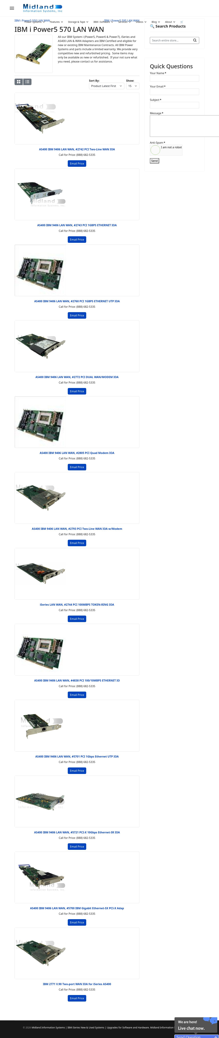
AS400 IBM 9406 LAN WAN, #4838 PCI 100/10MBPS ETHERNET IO (77, 680)
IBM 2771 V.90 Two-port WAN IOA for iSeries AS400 (77, 984)
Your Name (158, 73)
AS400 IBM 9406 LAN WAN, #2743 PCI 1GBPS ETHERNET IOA (77, 225)
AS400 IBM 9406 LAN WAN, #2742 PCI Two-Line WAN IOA (77, 149)
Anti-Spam (157, 143)
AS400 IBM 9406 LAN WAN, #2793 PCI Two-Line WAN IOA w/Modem (77, 529)
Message (156, 113)
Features (55, 21)
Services (122, 21)
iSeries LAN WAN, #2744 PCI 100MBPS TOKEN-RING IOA (77, 604)
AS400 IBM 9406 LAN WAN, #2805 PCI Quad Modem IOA (77, 453)
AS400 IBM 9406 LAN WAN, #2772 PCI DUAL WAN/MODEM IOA (77, 377)
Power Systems (33, 21)
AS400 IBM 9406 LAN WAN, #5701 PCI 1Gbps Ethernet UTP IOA (77, 756)
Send (154, 161)
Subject (155, 100)
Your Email (157, 86)
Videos (139, 21)
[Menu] (12, 8)
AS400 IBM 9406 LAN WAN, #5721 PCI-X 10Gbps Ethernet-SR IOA (77, 832)
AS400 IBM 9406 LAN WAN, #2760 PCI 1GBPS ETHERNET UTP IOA (77, 301)
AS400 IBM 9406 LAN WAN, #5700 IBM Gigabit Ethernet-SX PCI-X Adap (77, 908)
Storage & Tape (76, 21)
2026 (28, 1027)
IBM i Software (101, 21)
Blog (154, 21)
